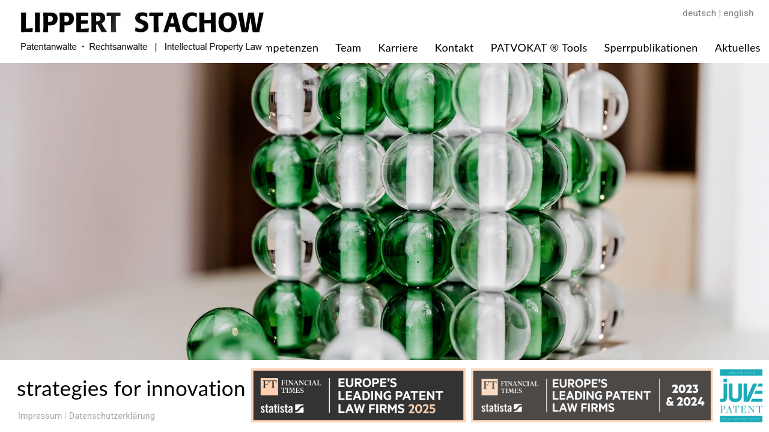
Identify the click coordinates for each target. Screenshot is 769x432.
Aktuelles (738, 47)
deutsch (699, 13)
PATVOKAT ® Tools (539, 47)
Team (348, 47)
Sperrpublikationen (651, 47)
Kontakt (454, 47)
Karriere (398, 47)
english (739, 13)
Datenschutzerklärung (112, 416)
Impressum (40, 416)
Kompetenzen (284, 47)
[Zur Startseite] (142, 47)
